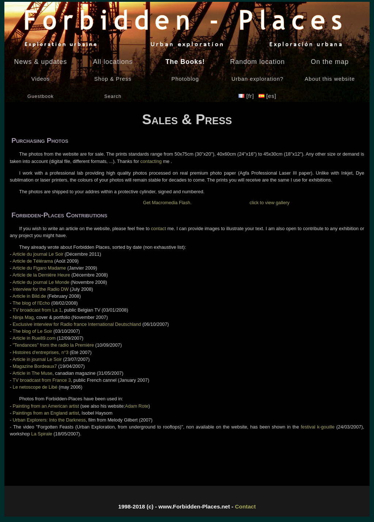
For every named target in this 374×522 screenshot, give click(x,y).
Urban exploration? (257, 79)
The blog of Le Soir (32, 331)
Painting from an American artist (46, 406)
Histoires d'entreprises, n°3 (41, 352)
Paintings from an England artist (46, 413)
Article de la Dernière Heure (41, 275)
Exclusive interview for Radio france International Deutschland (77, 324)
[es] (267, 96)
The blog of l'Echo (31, 303)
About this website (330, 79)
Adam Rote (136, 406)
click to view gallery (269, 202)
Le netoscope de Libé (35, 387)
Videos (40, 79)
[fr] (247, 96)
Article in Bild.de (29, 296)
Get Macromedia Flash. (167, 202)
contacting (150, 161)
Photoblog (185, 79)
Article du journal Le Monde (40, 282)
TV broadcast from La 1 (37, 310)
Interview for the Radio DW (41, 289)
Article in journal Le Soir (37, 359)
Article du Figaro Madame (39, 268)
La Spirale (41, 434)
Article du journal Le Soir (37, 254)
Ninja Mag (23, 317)
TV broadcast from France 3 (42, 380)
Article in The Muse (32, 373)
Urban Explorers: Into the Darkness (49, 420)
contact (158, 228)
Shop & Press (112, 79)
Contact (245, 506)
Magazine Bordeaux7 (35, 366)
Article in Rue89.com (34, 338)
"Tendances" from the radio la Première (53, 345)
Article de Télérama (32, 261)
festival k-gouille (318, 427)
